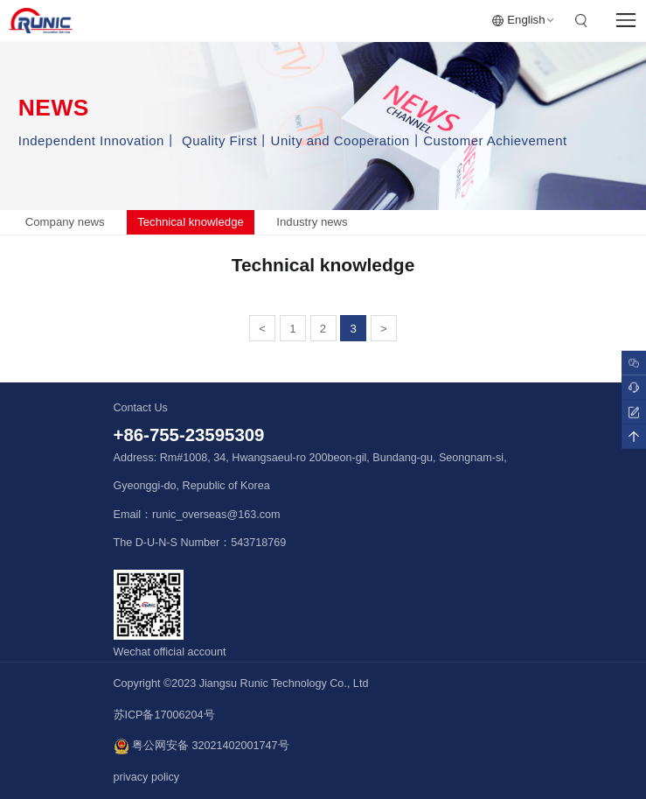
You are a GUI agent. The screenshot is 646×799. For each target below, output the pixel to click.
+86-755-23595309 (189, 435)
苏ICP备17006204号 (164, 715)
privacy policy (147, 777)
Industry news (311, 221)
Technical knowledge (190, 221)
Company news (65, 221)
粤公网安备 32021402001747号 (201, 746)
